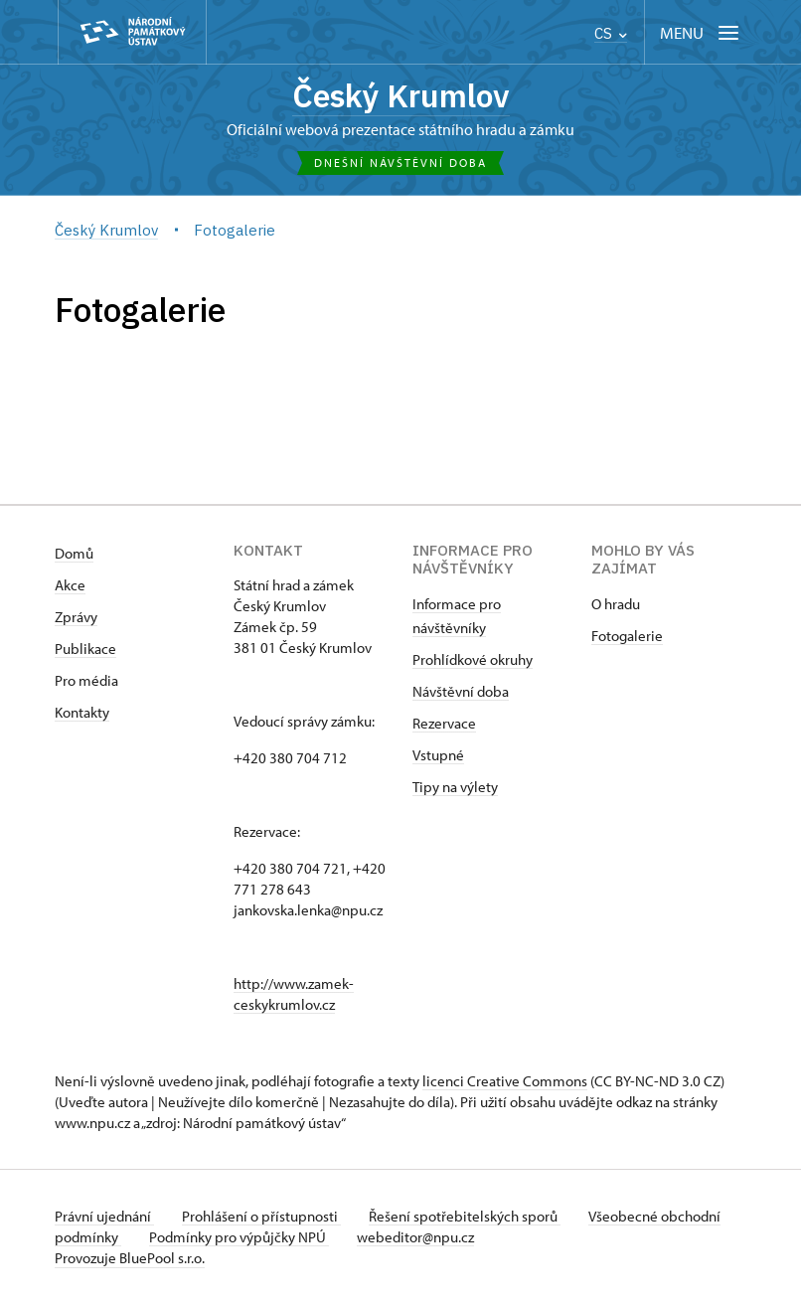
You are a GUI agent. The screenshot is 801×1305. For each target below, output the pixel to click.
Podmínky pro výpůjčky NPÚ (306, 1237)
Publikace (85, 649)
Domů (74, 554)
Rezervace (444, 724)
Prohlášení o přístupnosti (265, 1217)
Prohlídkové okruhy (472, 660)
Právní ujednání (104, 1217)
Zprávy (76, 617)
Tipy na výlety (455, 787)
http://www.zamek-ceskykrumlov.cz (294, 995)
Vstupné (438, 755)
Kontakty (82, 713)
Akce (70, 585)
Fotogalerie (627, 636)
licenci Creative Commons (504, 1081)
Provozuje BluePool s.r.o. (130, 1258)
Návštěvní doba (460, 692)
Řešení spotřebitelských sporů (472, 1217)
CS (610, 33)
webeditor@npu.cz (486, 1237)
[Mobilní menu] (701, 32)
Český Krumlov (401, 97)
